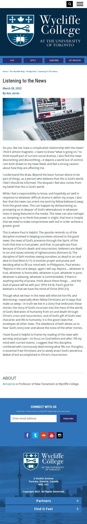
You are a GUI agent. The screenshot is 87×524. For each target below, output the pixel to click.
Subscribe (54, 60)
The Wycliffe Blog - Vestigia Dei (23, 71)
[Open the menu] (80, 4)
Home (5, 71)
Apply (33, 60)
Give (12, 60)
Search (70, 4)
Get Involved (75, 60)
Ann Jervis (9, 384)
